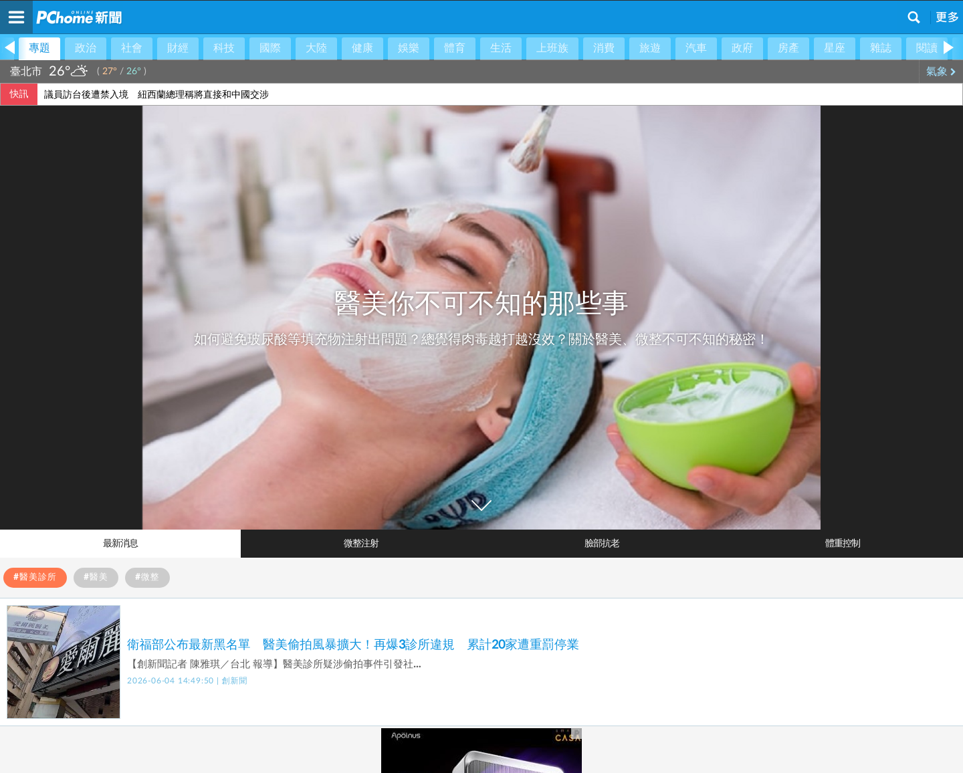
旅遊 (650, 48)
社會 (131, 48)
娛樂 (408, 48)
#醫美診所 (35, 577)
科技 (224, 48)
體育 (454, 48)
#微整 (147, 577)
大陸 (316, 48)
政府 (742, 48)
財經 (178, 48)
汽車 (696, 48)
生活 (501, 48)
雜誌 (880, 48)
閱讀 (927, 48)
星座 (834, 48)
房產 (788, 48)
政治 (85, 48)
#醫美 (96, 577)
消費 (604, 48)
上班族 (552, 48)
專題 (39, 48)
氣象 (941, 71)
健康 (362, 48)
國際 (270, 48)
